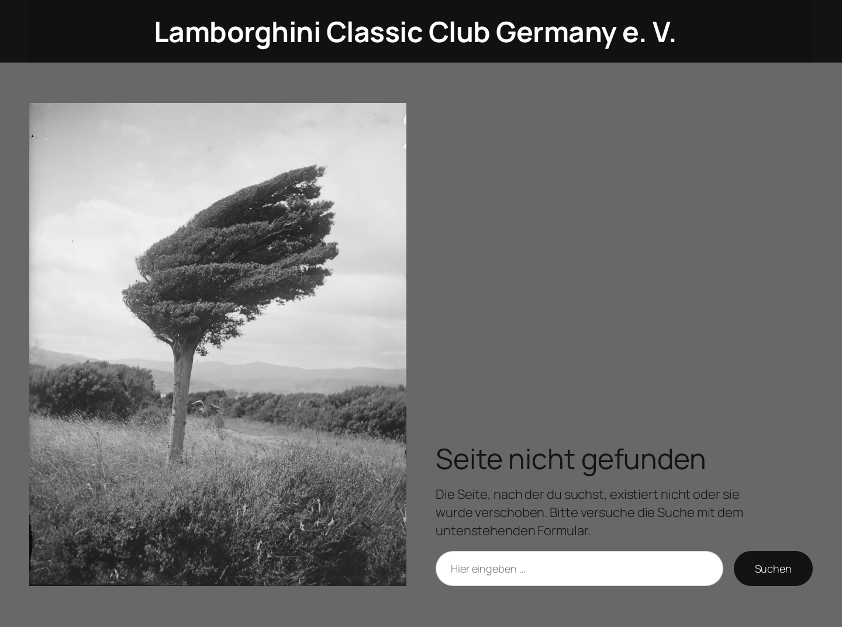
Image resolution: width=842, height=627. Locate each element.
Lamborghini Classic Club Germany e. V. (415, 31)
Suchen (773, 568)
